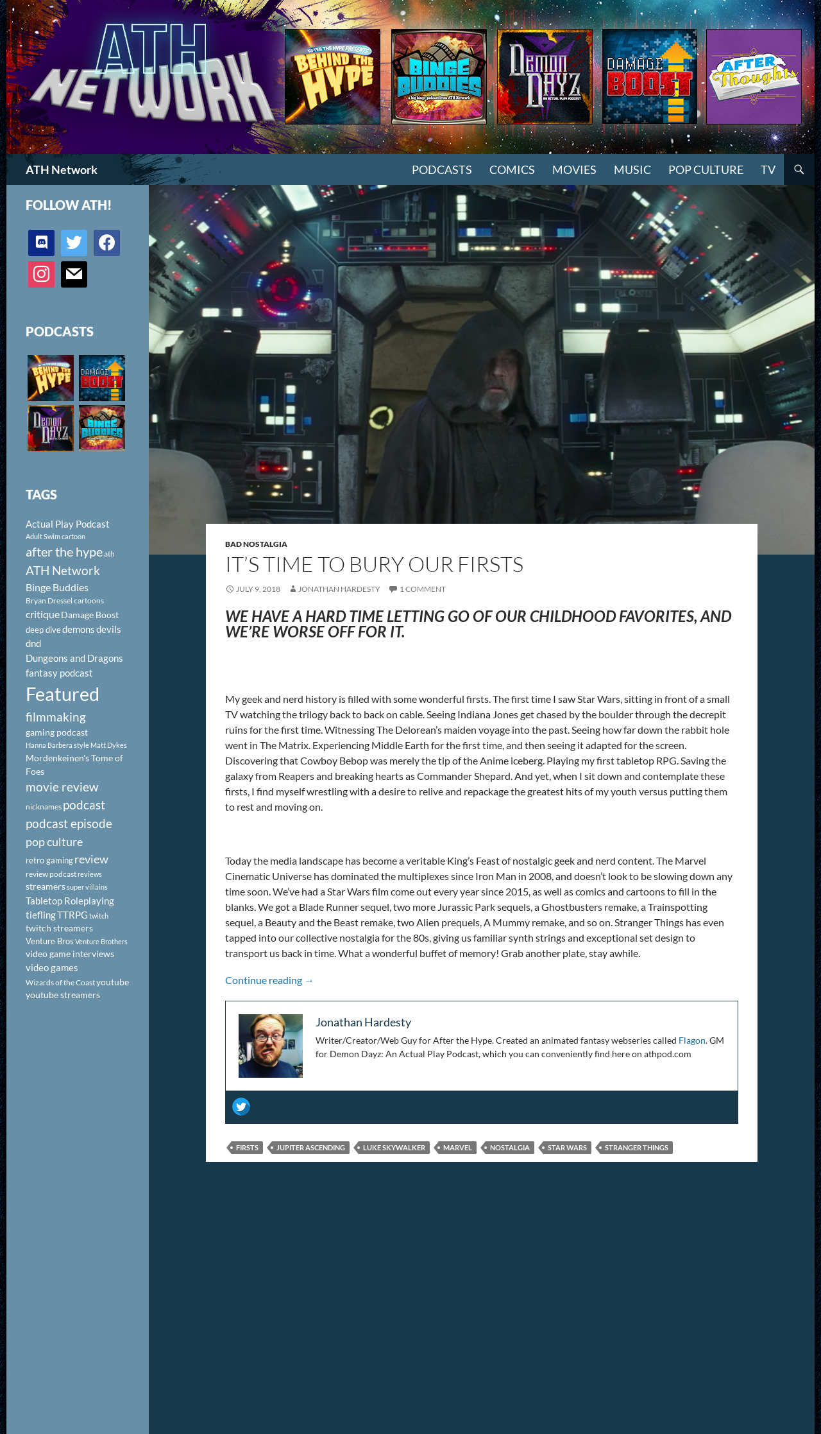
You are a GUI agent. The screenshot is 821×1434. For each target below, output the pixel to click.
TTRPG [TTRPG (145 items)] (72, 914)
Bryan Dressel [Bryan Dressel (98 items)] (49, 600)
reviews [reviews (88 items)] (90, 874)
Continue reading (269, 980)
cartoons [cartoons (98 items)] (89, 600)
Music (632, 169)
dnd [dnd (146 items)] (33, 643)
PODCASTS (442, 169)
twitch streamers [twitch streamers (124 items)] (59, 927)
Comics (512, 169)
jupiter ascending (310, 1147)
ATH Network (61, 169)
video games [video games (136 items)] (52, 967)
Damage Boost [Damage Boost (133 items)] (90, 614)
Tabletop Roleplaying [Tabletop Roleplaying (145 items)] (70, 900)
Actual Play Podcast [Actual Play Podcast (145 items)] (68, 524)
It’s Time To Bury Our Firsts (374, 564)
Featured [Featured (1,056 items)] (62, 693)
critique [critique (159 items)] (43, 614)
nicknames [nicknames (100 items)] (44, 806)
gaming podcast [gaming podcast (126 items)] (57, 732)
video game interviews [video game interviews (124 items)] (70, 953)
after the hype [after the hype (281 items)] (64, 551)
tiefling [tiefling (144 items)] (41, 914)
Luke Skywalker (394, 1147)
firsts (247, 1147)
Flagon (692, 1040)
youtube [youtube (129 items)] (112, 981)
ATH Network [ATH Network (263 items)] (63, 570)
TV (768, 169)
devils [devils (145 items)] (108, 629)
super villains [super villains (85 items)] (87, 887)
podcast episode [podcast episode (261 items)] (69, 823)
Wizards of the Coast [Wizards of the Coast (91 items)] (60, 982)
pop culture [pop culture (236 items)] (54, 841)
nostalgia (510, 1147)
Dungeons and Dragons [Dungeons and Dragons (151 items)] (74, 658)
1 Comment (423, 589)
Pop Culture (705, 169)
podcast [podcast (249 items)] (84, 804)
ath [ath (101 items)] (109, 553)
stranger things (636, 1147)
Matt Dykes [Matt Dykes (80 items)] (108, 745)
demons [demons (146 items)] (78, 629)
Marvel (457, 1147)
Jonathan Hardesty (339, 589)
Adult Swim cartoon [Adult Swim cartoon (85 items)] (55, 536)
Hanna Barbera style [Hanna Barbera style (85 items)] (57, 745)
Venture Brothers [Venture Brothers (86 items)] (101, 941)
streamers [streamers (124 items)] (45, 886)
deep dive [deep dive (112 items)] (43, 630)
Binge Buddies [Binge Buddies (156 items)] (57, 587)
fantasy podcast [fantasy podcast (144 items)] (59, 672)
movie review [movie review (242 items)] (62, 787)
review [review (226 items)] (91, 859)
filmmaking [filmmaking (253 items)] (56, 716)
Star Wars (567, 1147)
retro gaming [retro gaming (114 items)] (49, 860)
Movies (574, 169)
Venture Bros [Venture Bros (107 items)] (50, 941)
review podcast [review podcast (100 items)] (51, 874)
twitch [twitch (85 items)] (98, 915)
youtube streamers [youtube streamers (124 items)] (63, 994)
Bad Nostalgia (256, 544)
